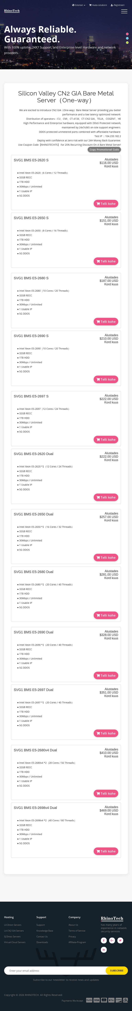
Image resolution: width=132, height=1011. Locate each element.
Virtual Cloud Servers (14, 942)
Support (40, 924)
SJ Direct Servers (12, 936)
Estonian (78, 5)
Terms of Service (77, 930)
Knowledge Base (44, 930)
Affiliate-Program (77, 942)
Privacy (72, 936)
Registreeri (117, 5)
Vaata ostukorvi (98, 5)
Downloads (42, 942)
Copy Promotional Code (104, 149)
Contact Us (42, 936)
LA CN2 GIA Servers (14, 930)
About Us (73, 924)
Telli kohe (106, 204)
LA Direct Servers (12, 924)
